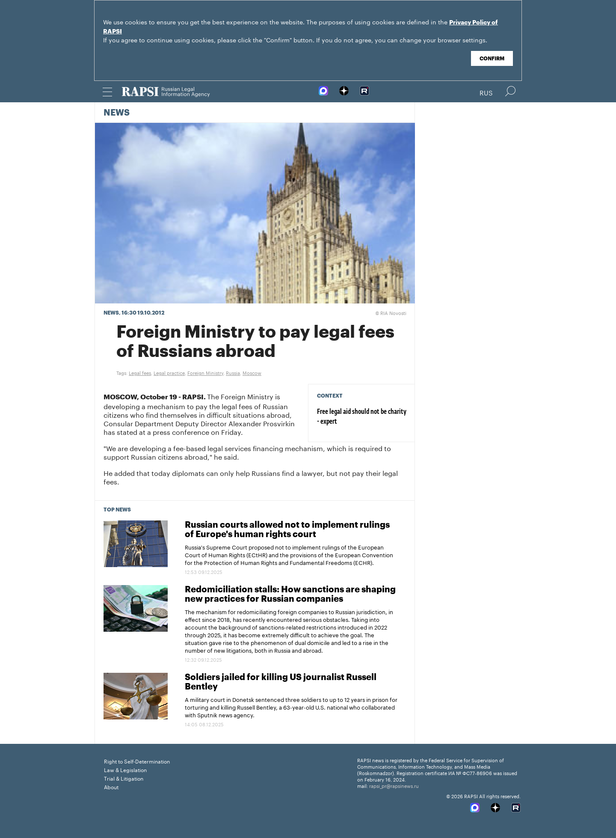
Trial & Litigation (123, 778)
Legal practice (169, 372)
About (111, 786)
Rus (486, 92)
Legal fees (140, 372)
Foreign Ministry (205, 372)
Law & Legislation (125, 769)
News (117, 113)
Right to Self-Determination (137, 761)
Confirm (492, 58)
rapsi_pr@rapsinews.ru (394, 785)
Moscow (252, 372)
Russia (233, 372)
